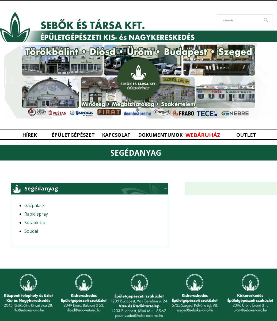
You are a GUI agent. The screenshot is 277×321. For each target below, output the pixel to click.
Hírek (29, 135)
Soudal (31, 231)
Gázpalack (34, 205)
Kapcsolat (116, 135)
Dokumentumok (159, 135)
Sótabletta (34, 223)
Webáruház (202, 135)
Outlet (246, 135)
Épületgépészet (73, 135)
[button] (12, 80)
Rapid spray (36, 214)
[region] (138, 81)
